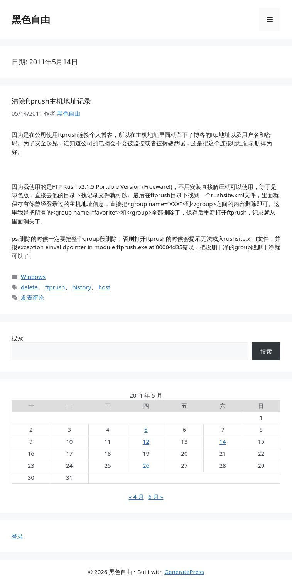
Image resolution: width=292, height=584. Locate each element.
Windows (33, 276)
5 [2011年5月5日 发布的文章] (146, 429)
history (81, 287)
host (104, 287)
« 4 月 (136, 496)
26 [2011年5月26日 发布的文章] (146, 465)
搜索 (17, 338)
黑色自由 (31, 19)
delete (29, 287)
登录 (17, 536)
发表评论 (32, 297)
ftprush (55, 287)
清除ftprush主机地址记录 (51, 101)
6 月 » (155, 496)
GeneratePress (184, 572)
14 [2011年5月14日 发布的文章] (222, 441)
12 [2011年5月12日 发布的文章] (146, 441)
